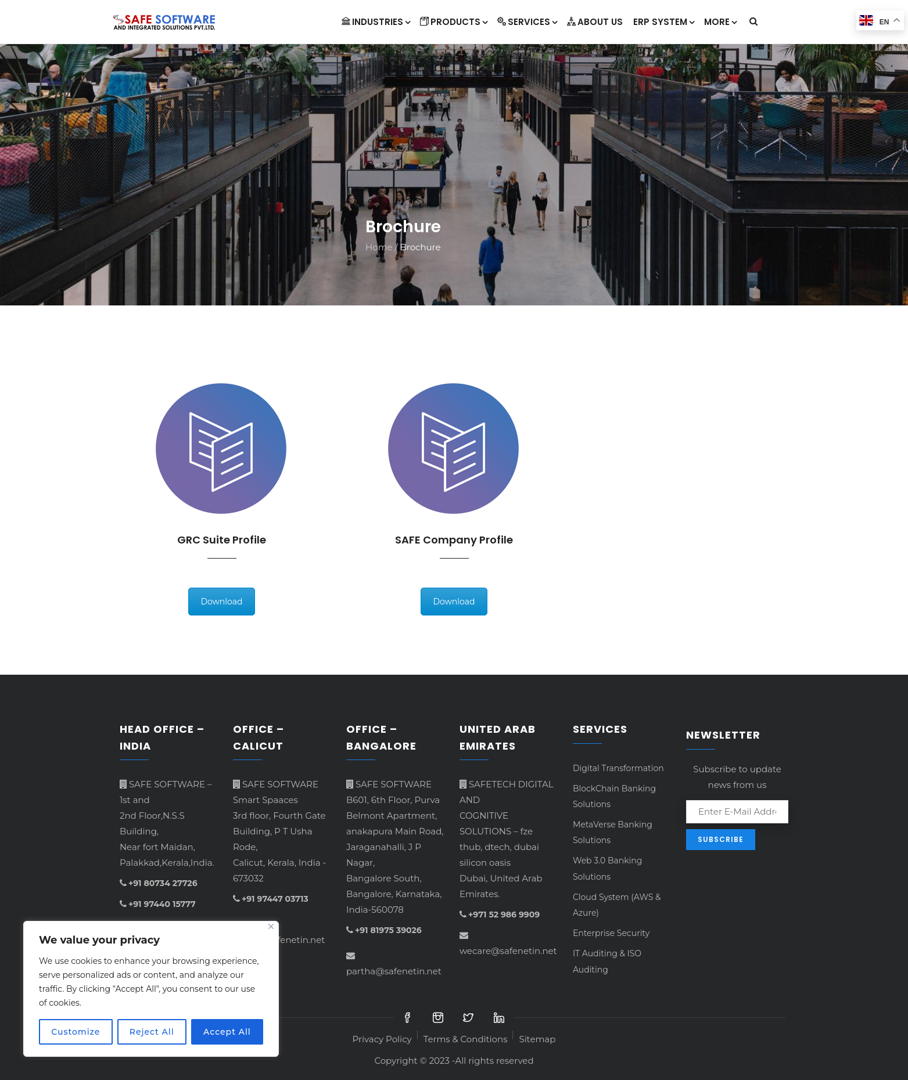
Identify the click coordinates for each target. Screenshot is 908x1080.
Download (221, 601)
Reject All (152, 1032)
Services (527, 22)
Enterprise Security (611, 933)
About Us (595, 22)
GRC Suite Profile (221, 539)
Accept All (227, 1032)
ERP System (663, 22)
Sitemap (537, 1039)
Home (379, 247)
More (720, 22)
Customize (75, 1032)
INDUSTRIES (376, 22)
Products (453, 22)
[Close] (271, 926)
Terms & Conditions (466, 1039)
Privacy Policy (382, 1039)
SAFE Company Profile (454, 539)
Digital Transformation (618, 768)
